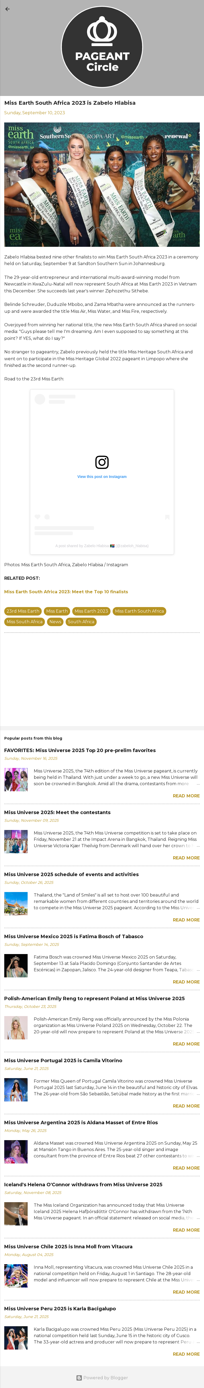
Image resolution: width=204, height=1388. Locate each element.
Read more (186, 795)
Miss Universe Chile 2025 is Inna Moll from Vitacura (68, 1247)
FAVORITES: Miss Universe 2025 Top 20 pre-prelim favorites (80, 750)
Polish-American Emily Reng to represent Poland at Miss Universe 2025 (94, 999)
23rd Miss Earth (23, 611)
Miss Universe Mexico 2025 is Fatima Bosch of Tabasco (73, 936)
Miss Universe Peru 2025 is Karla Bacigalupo (60, 1309)
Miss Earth (57, 611)
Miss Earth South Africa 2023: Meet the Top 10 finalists (66, 591)
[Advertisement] (102, 680)
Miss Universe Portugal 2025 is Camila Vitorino (63, 1061)
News (55, 621)
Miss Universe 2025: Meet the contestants (57, 812)
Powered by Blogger (102, 1377)
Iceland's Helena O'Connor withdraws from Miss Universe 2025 (83, 1185)
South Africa (81, 621)
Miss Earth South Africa (139, 611)
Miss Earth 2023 (91, 611)
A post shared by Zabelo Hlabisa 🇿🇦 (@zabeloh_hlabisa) (101, 546)
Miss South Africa (24, 621)
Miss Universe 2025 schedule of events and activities (71, 874)
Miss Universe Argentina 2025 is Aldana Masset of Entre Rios (81, 1123)
